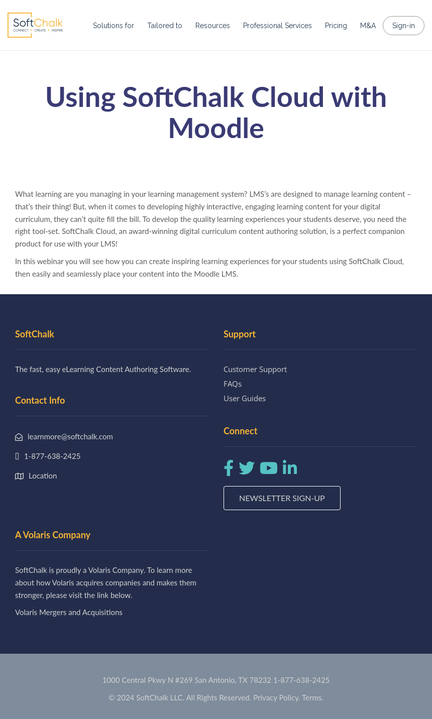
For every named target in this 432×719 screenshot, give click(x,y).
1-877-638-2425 (301, 679)
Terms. (312, 697)
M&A (368, 26)
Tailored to (164, 26)
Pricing (336, 26)
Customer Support (255, 369)
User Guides (245, 398)
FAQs (233, 384)
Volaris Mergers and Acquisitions (69, 612)
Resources (212, 26)
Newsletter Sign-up (282, 498)
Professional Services (277, 26)
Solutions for (113, 26)
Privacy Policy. (276, 697)
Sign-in (403, 26)
